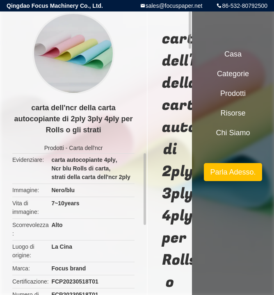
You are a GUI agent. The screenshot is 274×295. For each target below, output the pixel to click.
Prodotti (54, 148)
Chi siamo (233, 133)
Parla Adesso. (233, 172)
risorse (232, 113)
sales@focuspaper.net (174, 5)
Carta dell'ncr (86, 148)
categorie (233, 74)
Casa (233, 54)
